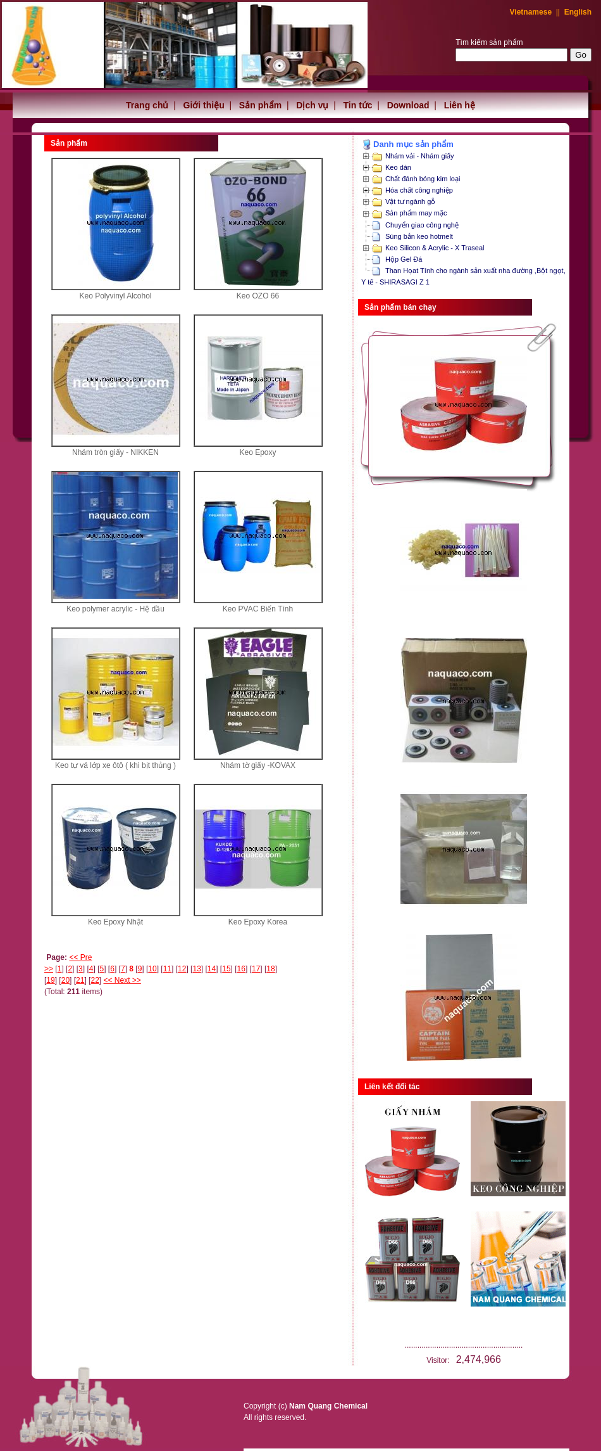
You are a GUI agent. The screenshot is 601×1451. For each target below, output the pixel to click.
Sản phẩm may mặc (416, 213)
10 (152, 968)
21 (80, 980)
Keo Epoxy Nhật (115, 921)
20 (65, 980)
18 (270, 968)
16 (241, 968)
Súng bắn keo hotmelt (419, 236)
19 (50, 980)
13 (196, 968)
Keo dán (398, 167)
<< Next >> (122, 980)
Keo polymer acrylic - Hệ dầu (115, 608)
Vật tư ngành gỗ (410, 201)
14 (212, 968)
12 (182, 968)
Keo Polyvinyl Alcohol (115, 295)
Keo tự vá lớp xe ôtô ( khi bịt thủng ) (115, 765)
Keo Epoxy (257, 452)
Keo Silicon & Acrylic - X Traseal (435, 248)
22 (94, 980)
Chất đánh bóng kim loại (422, 178)
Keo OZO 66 (258, 295)
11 (167, 968)
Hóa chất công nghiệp (419, 190)
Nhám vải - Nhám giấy (419, 156)
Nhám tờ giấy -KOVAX (257, 765)
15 (226, 968)
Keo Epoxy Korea (257, 921)
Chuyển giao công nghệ (422, 225)
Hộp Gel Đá (403, 259)
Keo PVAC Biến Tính (258, 608)
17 (256, 968)
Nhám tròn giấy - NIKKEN (115, 452)
